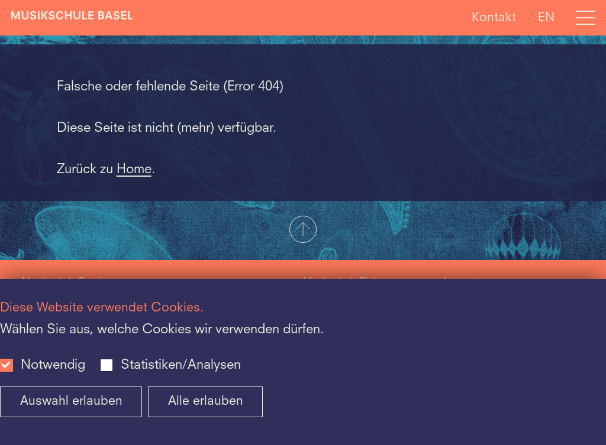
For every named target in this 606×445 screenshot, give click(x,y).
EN (546, 17)
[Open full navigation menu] (585, 17)
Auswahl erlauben (71, 401)
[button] (303, 230)
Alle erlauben (205, 401)
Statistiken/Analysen (181, 365)
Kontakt (494, 17)
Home (134, 169)
